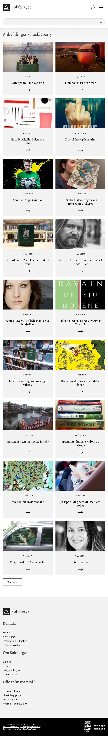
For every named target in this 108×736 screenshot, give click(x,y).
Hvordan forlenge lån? (15, 703)
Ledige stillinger (11, 670)
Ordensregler (10, 674)
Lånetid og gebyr (12, 695)
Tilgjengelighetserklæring (30, 726)
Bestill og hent (11, 699)
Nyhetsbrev (9, 636)
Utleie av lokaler (11, 645)
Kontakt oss (9, 632)
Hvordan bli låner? (12, 691)
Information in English (15, 640)
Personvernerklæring (11, 726)
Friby (5, 666)
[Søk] (54, 21)
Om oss (7, 661)
